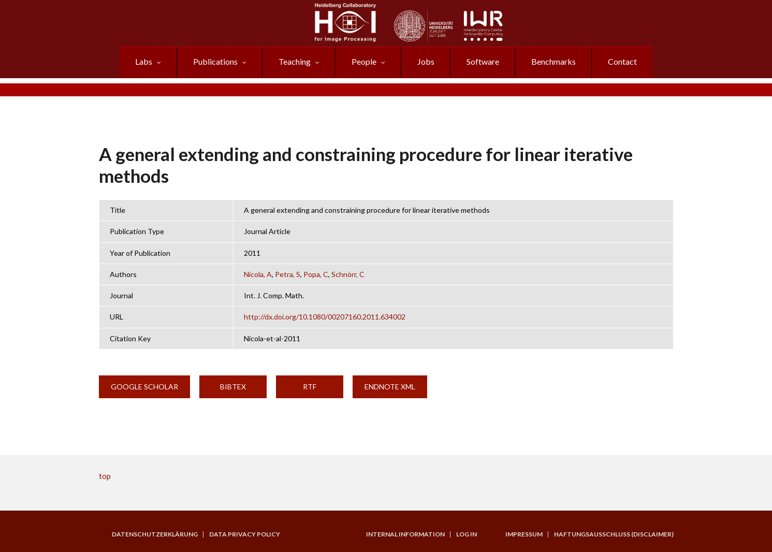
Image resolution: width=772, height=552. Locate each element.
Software (483, 61)
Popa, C (315, 274)
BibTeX (233, 386)
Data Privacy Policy (244, 534)
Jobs (425, 61)
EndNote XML (390, 386)
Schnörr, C (348, 274)
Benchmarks (553, 61)
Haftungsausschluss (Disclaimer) (614, 534)
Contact (622, 61)
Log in (466, 534)
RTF (309, 386)
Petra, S (287, 274)
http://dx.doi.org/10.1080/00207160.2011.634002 (324, 316)
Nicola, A (258, 274)
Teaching (295, 61)
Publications (215, 61)
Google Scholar (144, 386)
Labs (143, 61)
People (364, 61)
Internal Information (405, 534)
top (105, 476)
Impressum (524, 534)
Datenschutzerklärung (155, 534)
